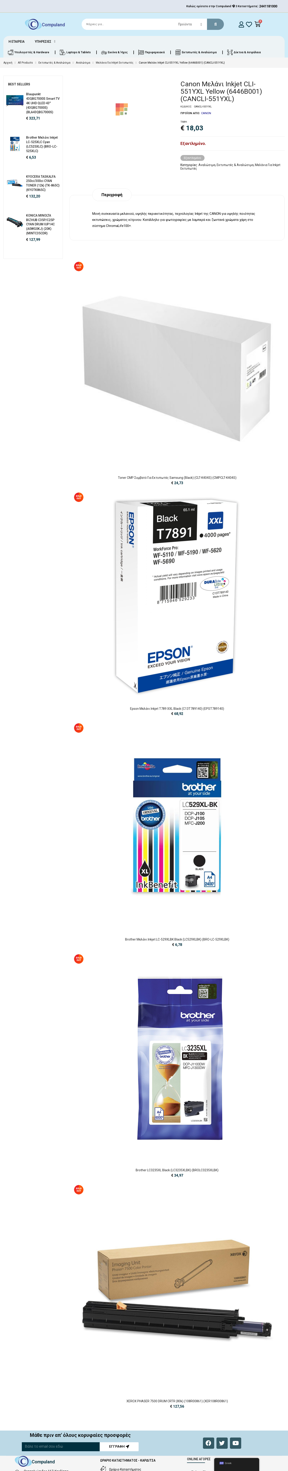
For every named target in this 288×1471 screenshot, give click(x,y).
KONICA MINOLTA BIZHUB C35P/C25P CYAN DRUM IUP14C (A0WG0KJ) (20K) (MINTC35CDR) (40, 224)
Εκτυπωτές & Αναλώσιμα (54, 62)
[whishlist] (249, 24)
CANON (206, 113)
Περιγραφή (111, 194)
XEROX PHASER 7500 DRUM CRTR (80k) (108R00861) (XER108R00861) (177, 1346)
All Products (25, 62)
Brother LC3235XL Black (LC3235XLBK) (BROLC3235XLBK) (177, 1170)
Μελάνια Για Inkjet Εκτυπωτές (114, 62)
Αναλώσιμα (83, 62)
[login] (241, 24)
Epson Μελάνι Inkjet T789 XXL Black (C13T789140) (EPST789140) (177, 708)
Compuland (53, 24)
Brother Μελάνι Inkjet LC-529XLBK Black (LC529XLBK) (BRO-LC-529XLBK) (177, 939)
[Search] (151, 24)
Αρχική (7, 62)
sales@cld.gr (33, 1454)
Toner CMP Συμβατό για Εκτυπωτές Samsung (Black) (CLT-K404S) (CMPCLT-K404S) (177, 477)
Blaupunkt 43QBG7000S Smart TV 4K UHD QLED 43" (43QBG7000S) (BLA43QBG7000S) (43, 103)
